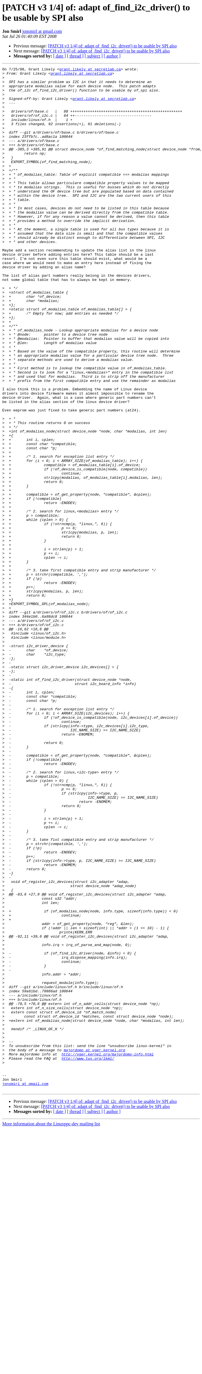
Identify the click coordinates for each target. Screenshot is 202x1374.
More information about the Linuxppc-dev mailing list (51, 1328)
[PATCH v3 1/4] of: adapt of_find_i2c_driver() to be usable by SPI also (112, 45)
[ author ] (112, 56)
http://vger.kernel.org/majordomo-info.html (108, 1251)
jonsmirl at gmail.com (42, 31)
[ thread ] (75, 56)
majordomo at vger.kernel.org (94, 1246)
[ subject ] (94, 56)
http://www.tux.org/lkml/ (88, 1257)
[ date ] (59, 56)
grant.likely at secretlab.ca (90, 69)
